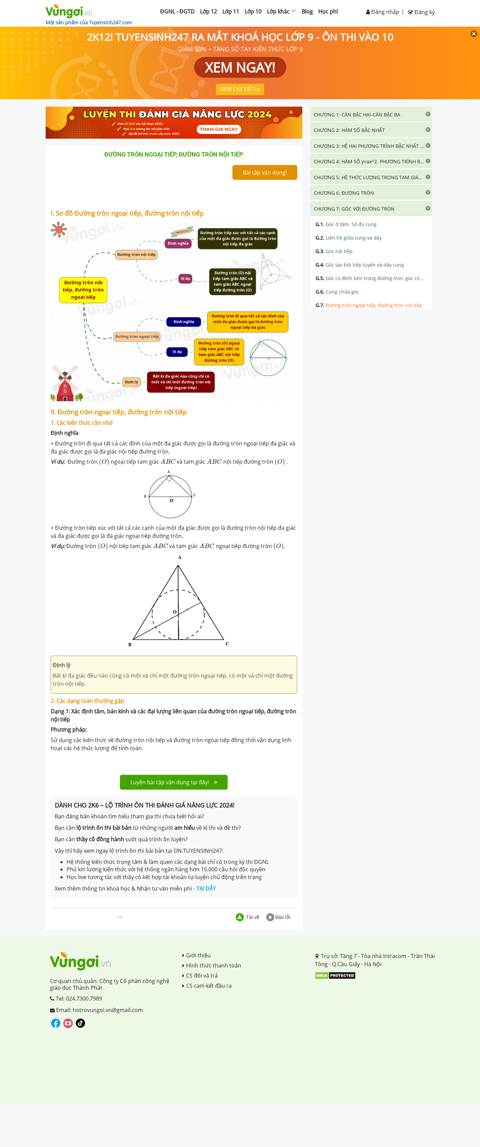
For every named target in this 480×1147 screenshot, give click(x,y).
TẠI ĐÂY (206, 888)
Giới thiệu (196, 955)
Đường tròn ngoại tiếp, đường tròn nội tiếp (368, 305)
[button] (371, 114)
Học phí (328, 11)
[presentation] (104, 462)
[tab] (371, 114)
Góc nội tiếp (334, 251)
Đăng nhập (382, 12)
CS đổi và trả (200, 975)
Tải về (247, 917)
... (120, 915)
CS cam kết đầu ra (207, 985)
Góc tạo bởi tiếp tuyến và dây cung (359, 265)
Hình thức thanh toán (211, 965)
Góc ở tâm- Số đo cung (346, 224)
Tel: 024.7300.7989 (76, 998)
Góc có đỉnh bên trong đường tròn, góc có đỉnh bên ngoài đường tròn (371, 278)
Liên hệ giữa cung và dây (348, 238)
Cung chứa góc (337, 292)
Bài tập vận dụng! (265, 172)
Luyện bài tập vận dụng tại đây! (173, 782)
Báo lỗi (278, 917)
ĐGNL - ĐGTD (177, 11)
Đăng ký (421, 12)
